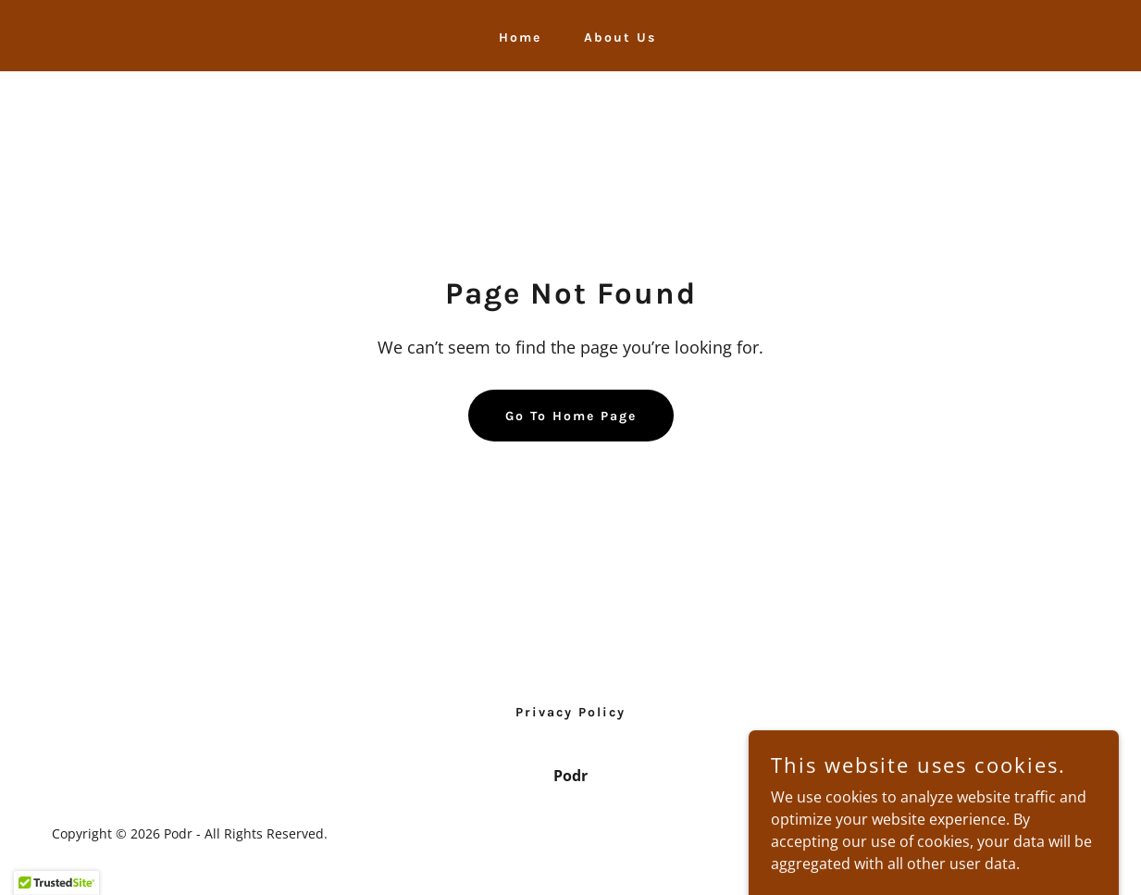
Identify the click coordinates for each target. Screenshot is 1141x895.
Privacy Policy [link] (570, 712)
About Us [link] (620, 37)
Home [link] (520, 37)
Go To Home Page (571, 416)
